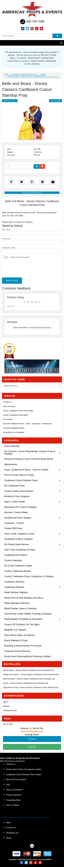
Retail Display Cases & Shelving (20, 608)
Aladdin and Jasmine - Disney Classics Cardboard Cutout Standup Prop (31, 674)
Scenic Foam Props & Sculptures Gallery (23, 769)
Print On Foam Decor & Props (19, 475)
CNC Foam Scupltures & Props (19, 549)
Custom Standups (13, 560)
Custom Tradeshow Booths (17, 571)
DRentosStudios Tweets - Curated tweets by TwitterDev (26, 817)
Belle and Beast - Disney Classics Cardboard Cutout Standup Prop (29, 679)
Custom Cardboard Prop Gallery (15, 415)
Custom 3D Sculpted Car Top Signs (21, 624)
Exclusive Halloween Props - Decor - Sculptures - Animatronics (27, 424)
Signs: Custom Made (14, 501)
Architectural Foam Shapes (17, 517)
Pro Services (8, 419)
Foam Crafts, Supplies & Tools (19, 533)
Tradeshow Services (14, 581)
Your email (32, 241)
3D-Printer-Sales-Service (16, 544)
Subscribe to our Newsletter (14, 432)
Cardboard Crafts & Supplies (18, 539)
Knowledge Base (13, 800)
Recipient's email (32, 250)
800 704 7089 (32, 22)
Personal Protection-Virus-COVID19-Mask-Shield (28, 459)
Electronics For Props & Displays (20, 507)
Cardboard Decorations (15, 555)
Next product (55, 100)
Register (6, 706)
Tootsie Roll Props (13, 528)
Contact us (10, 764)
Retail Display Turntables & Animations (23, 619)
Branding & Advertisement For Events (23, 645)
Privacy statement (13, 795)
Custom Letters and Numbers (18, 491)
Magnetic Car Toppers (15, 629)
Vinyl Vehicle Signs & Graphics (19, 635)
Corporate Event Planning (17, 651)
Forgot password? (10, 710)
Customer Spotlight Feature (13, 428)
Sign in (5, 702)
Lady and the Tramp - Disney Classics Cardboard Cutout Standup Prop (30, 687)
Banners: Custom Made (16, 512)
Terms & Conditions (14, 790)
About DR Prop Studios (16, 779)
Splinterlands (10, 464)
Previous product (10, 100)
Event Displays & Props (16, 640)
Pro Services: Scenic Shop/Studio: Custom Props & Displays (29, 452)
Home (6, 74)
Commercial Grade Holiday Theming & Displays (28, 613)
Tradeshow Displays (14, 587)
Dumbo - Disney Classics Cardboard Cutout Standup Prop (25, 683)
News (8, 823)
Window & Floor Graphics (17, 496)
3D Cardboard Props (14, 485)
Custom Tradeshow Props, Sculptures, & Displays (29, 576)
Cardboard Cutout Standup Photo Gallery (24, 774)
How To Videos (12, 805)
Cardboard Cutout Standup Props (24, 74)
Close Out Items (9, 406)
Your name (32, 232)
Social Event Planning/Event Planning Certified (27, 656)
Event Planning (11, 446)
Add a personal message (19, 257)
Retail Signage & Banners (17, 603)
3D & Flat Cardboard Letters (18, 565)
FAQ (8, 785)
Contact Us (7, 402)
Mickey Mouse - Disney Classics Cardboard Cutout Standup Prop (28, 670)
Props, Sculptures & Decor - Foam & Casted (26, 469)
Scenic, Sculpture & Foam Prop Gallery (18, 411)
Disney (43, 74)
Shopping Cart (12, 833)
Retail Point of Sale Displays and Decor (23, 597)
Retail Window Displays (16, 592)
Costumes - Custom (14, 523)
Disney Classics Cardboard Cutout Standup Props (26, 75)
